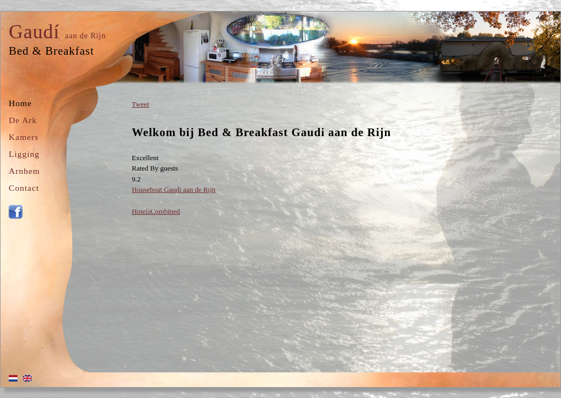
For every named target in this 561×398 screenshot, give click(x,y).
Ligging (24, 154)
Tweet (140, 104)
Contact (24, 187)
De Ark (23, 120)
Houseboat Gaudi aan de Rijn (173, 189)
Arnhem (24, 170)
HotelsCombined (156, 211)
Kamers (24, 137)
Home (20, 103)
